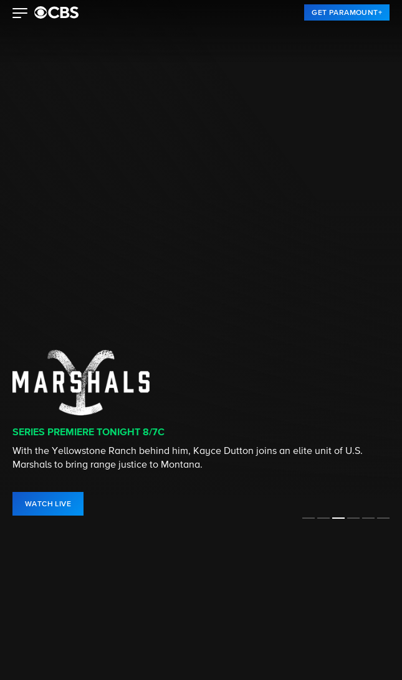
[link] (347, 12)
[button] (20, 14)
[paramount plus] (56, 12)
